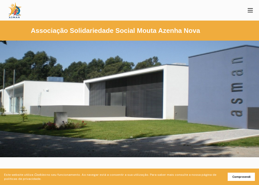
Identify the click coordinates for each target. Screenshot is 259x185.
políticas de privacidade (22, 179)
